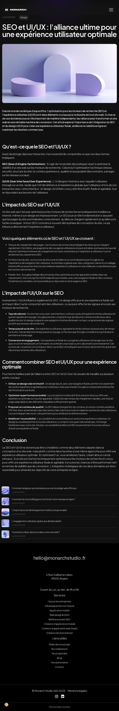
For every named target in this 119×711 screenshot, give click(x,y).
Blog (59, 657)
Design (23, 17)
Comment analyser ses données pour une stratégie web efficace (44, 488)
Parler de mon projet (59, 644)
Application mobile (60, 610)
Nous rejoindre (59, 653)
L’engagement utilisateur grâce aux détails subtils (36, 521)
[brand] (16, 10)
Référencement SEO (59, 619)
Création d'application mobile (59, 623)
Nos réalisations (59, 648)
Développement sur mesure (59, 605)
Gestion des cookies (59, 706)
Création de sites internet (59, 632)
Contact (59, 666)
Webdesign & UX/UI (59, 614)
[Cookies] (6, 704)
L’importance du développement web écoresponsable (39, 510)
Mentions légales (77, 690)
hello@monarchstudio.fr (59, 558)
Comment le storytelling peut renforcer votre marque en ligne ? (43, 499)
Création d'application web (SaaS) (59, 628)
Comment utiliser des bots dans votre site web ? (36, 532)
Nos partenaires (59, 662)
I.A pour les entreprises (59, 601)
